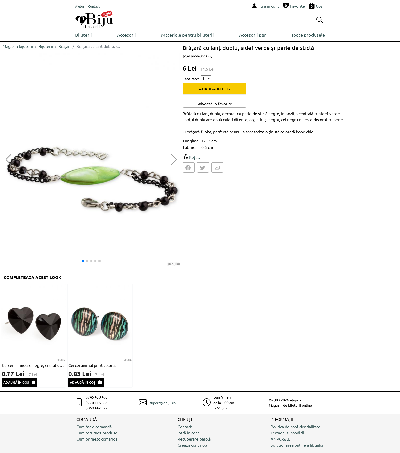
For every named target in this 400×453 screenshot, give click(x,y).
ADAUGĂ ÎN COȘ (214, 88)
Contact (185, 426)
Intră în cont (188, 432)
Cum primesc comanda (96, 438)
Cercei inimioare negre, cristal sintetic (33, 365)
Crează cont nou (192, 444)
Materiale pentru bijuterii (187, 34)
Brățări (64, 46)
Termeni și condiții (287, 432)
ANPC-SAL (280, 438)
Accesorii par (252, 34)
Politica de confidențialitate (295, 426)
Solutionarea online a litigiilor (297, 444)
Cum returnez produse (96, 432)
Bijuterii (83, 34)
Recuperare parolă (194, 438)
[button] (174, 159)
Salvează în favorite (214, 103)
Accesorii (126, 34)
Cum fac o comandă (94, 426)
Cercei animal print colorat (92, 365)
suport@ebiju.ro (162, 402)
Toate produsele (308, 34)
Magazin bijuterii (18, 46)
